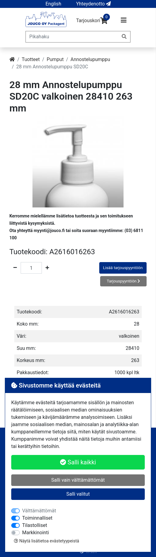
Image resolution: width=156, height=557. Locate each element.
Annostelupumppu (90, 59)
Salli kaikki (78, 462)
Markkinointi (35, 532)
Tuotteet (31, 59)
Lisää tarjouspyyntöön (123, 267)
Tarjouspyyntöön (123, 281)
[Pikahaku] (72, 37)
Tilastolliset (34, 525)
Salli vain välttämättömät (78, 480)
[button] (53, 4)
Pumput (55, 59)
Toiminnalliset (37, 518)
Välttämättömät (39, 511)
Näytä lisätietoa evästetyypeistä (46, 540)
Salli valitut (78, 494)
